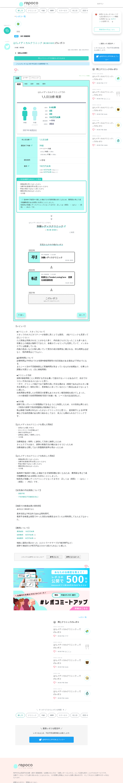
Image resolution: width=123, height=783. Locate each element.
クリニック (32, 11)
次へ (82, 315)
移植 (37, 84)
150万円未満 (54, 117)
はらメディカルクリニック (27, 42)
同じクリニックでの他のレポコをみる (51, 58)
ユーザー (25, 78)
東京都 (46, 43)
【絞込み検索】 (22, 53)
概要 (19, 84)
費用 (43, 84)
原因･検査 (86, 11)
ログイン (100, 4)
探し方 (20, 11)
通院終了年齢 (27, 145)
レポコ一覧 (21, 16)
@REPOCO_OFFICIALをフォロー (51, 740)
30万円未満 (47, 172)
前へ (20, 315)
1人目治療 (43, 139)
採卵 (32, 84)
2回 (50, 111)
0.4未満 (52, 107)
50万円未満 (47, 170)
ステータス (63, 11)
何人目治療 (27, 140)
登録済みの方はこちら (107, 29)
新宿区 (54, 230)
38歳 (41, 145)
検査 (26, 84)
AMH (52, 11)
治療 (17, 78)
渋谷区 (51, 43)
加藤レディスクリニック (50, 226)
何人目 (74, 11)
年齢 (43, 11)
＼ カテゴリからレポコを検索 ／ (51, 709)
